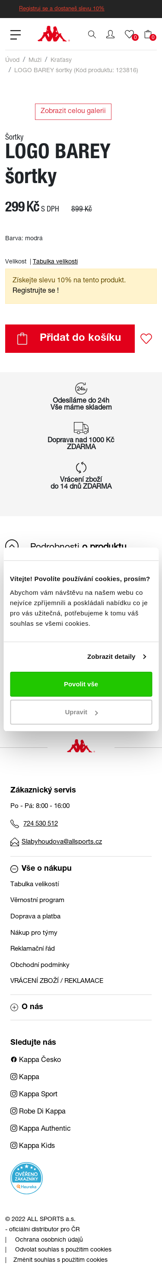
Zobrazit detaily (111, 656)
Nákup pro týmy (33, 933)
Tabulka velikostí (55, 262)
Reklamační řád (32, 949)
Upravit (81, 712)
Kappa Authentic (40, 1129)
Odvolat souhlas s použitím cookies (63, 1250)
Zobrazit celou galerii (73, 111)
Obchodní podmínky (40, 965)
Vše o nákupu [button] (41, 869)
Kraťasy (61, 61)
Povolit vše (81, 684)
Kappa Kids (32, 1146)
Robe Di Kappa (38, 1112)
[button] (110, 34)
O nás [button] (26, 1007)
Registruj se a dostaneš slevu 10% (62, 9)
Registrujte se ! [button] (36, 291)
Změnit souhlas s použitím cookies (60, 1261)
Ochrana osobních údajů (49, 1240)
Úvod (12, 61)
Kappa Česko (35, 1060)
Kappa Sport (33, 1095)
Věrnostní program (37, 900)
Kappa (24, 1077)
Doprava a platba (35, 917)
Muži (35, 61)
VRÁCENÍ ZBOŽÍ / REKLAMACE (56, 981)
